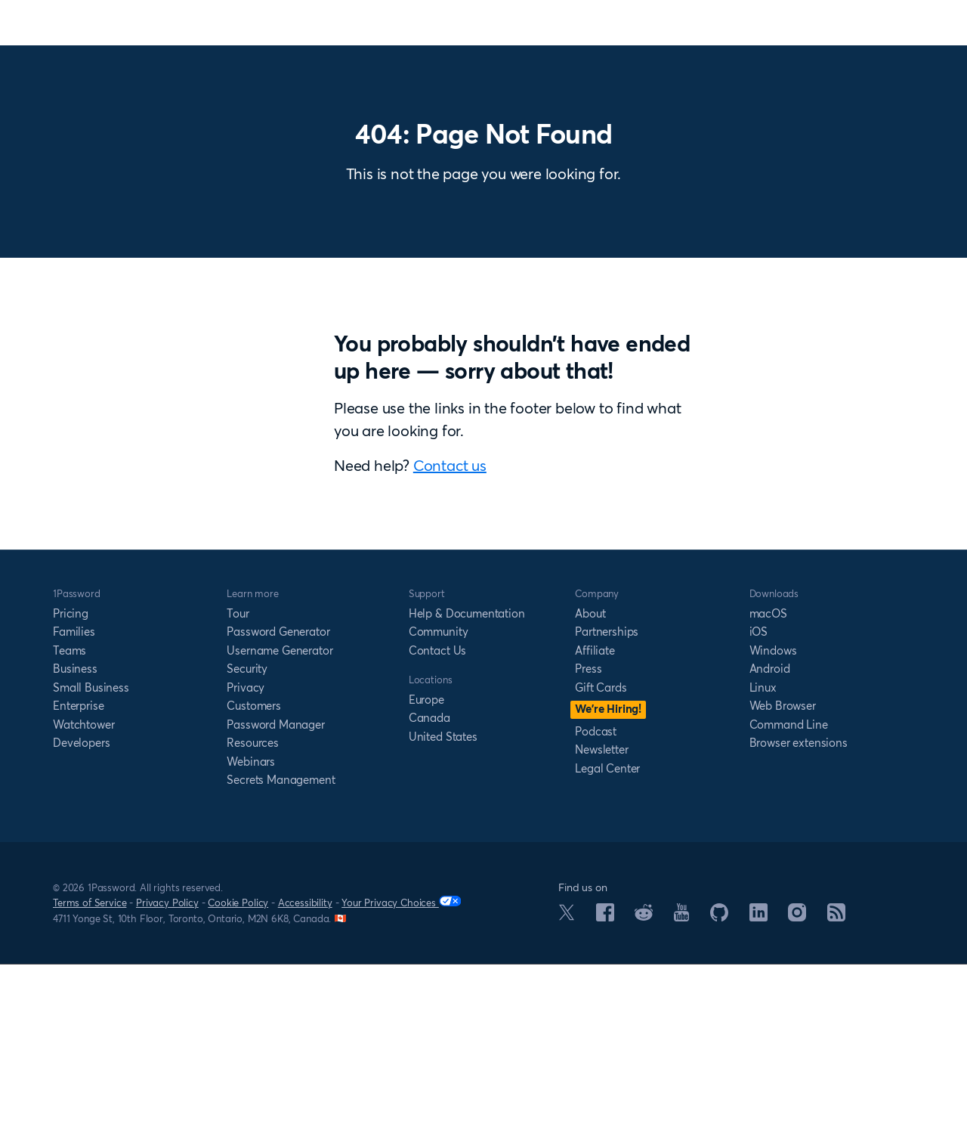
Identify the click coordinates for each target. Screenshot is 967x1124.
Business (75, 829)
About (590, 773)
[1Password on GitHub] (719, 1077)
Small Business (91, 848)
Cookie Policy (238, 1063)
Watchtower (83, 885)
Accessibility (305, 1063)
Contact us (625, 545)
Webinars (251, 922)
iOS (758, 792)
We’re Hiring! (608, 869)
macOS (768, 773)
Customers (254, 866)
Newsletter (601, 910)
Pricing (70, 773)
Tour (238, 773)
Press (588, 829)
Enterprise (78, 866)
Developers (81, 903)
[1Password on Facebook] (605, 1077)
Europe (426, 860)
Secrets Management (281, 940)
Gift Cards (600, 848)
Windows (773, 811)
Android (769, 829)
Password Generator (278, 792)
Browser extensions (798, 903)
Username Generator (279, 811)
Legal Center (607, 928)
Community (438, 792)
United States (443, 897)
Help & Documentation (467, 773)
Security (247, 829)
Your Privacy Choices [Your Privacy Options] (401, 1062)
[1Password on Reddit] (644, 1076)
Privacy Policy (167, 1063)
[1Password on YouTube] (681, 1077)
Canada (429, 878)
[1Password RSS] (836, 1077)
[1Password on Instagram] (797, 1077)
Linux (763, 848)
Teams (69, 811)
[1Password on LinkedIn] (758, 1077)
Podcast (595, 891)
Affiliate (595, 811)
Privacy (245, 848)
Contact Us (437, 811)
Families (74, 792)
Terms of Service (89, 1063)
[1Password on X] (566, 1076)
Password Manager (275, 885)
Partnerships (606, 792)
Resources (253, 903)
